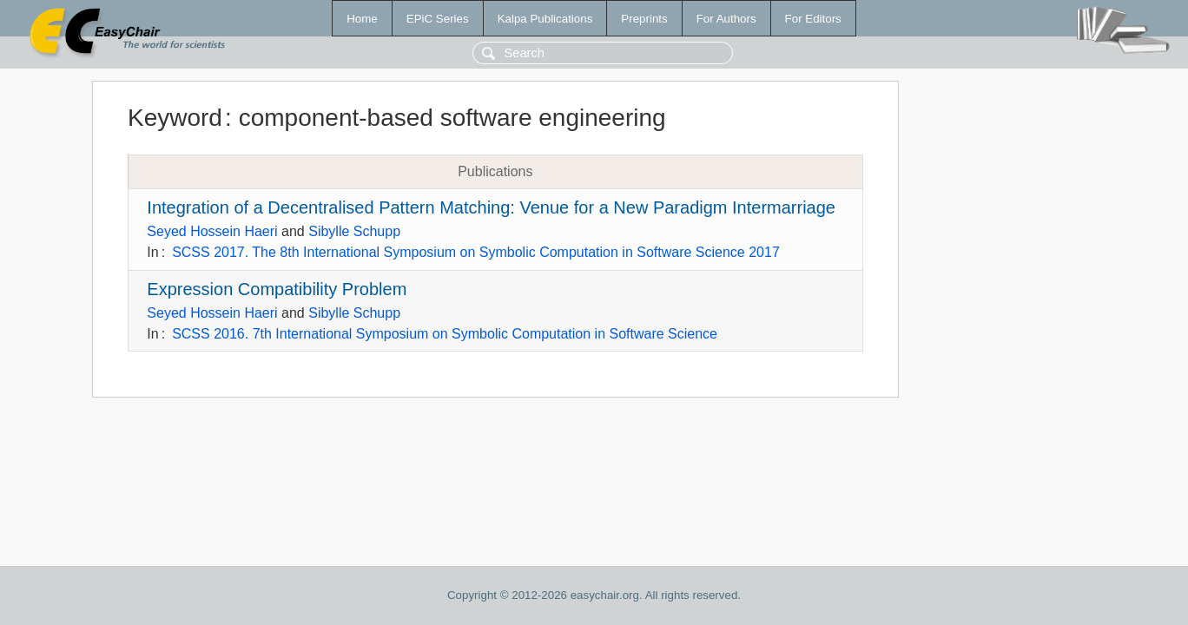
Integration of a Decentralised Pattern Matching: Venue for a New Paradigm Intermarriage (491, 207)
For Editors (813, 18)
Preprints (644, 18)
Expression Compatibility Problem (276, 289)
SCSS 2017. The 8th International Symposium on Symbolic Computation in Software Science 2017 (476, 252)
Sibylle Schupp (354, 231)
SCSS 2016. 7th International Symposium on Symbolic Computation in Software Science (444, 333)
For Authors (726, 18)
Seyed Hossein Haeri (212, 231)
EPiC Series (437, 18)
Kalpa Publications (545, 18)
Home (362, 18)
